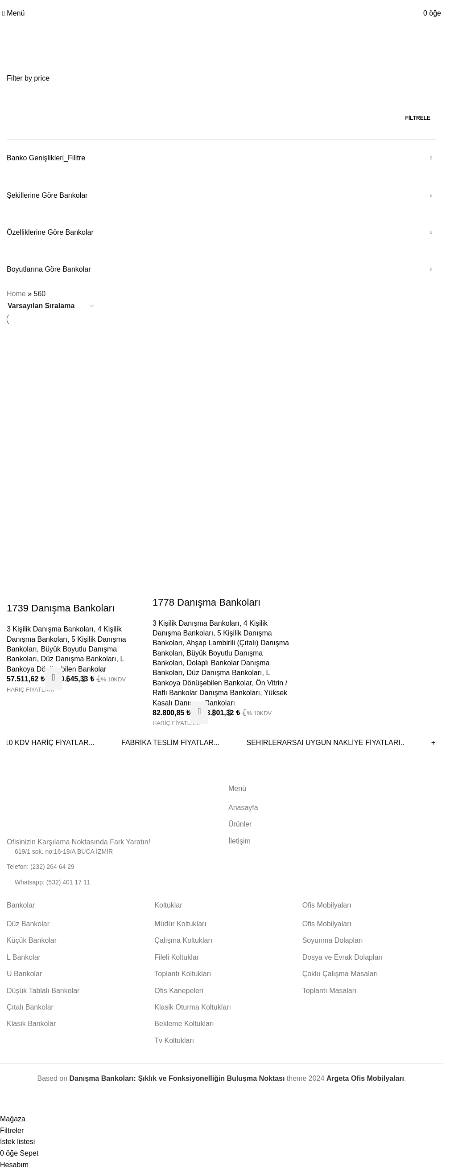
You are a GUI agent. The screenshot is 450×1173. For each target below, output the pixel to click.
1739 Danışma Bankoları (61, 606)
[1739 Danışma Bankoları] (75, 394)
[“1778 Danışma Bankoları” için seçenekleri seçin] (199, 711)
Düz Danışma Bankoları (78, 657)
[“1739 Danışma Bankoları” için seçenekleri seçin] (53, 677)
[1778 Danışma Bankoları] (221, 393)
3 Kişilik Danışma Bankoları (50, 627)
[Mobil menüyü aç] (13, 13)
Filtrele (417, 118)
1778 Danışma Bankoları (207, 600)
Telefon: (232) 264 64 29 (40, 865)
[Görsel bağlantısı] (33, 808)
